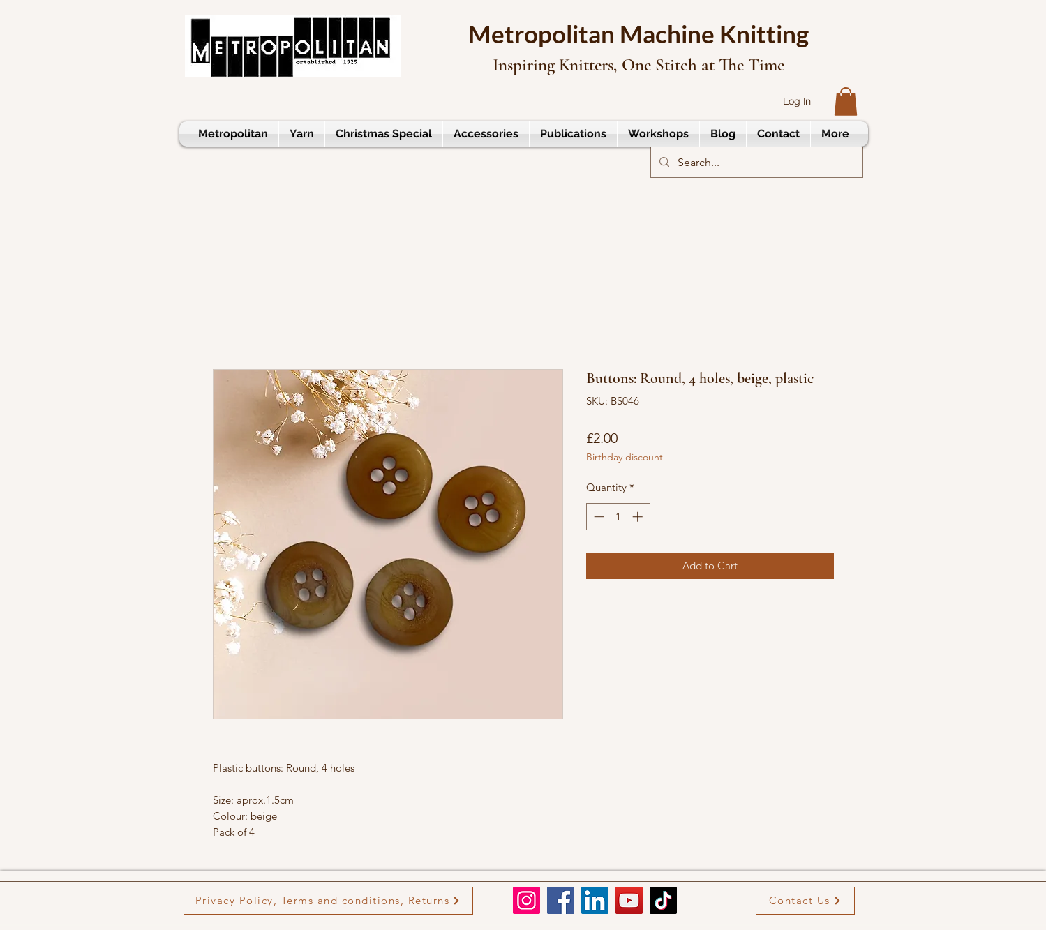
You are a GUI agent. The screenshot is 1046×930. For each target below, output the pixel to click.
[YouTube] (629, 900)
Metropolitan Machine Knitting (638, 33)
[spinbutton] (617, 517)
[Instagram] (526, 900)
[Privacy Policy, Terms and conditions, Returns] (328, 901)
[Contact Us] (805, 901)
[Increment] (638, 517)
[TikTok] (663, 900)
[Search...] (755, 162)
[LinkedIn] (594, 900)
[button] (846, 101)
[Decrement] (597, 517)
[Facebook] (560, 900)
